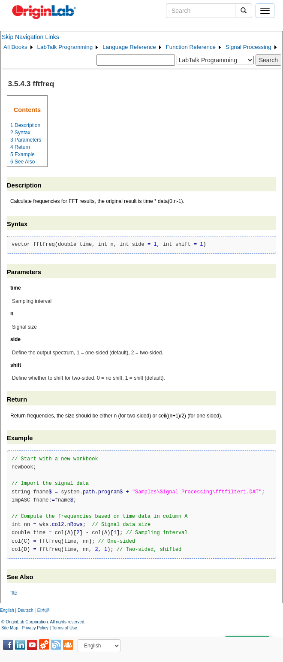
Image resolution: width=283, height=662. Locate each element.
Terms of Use (64, 628)
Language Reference (129, 47)
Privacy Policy (35, 628)
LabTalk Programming (65, 47)
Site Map (9, 628)
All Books (15, 47)
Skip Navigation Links (30, 36)
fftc (13, 593)
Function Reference (191, 47)
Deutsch (25, 610)
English (7, 610)
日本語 (43, 610)
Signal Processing (248, 47)
